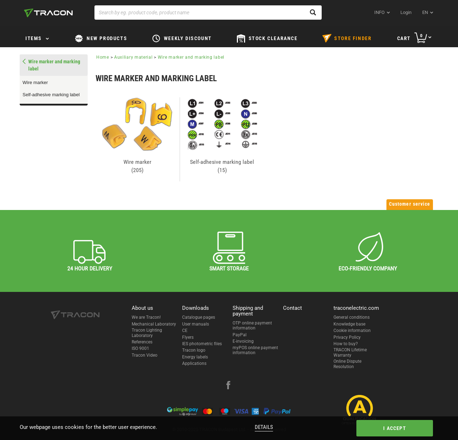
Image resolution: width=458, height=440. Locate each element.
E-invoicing (243, 341)
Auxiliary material (133, 57)
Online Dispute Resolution (347, 364)
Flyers (188, 337)
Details (264, 427)
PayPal (240, 334)
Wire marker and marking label (191, 57)
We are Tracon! (146, 317)
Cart (404, 38)
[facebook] (228, 386)
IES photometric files (202, 343)
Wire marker (35, 82)
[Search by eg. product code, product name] (208, 12)
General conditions (351, 317)
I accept (394, 428)
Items (33, 38)
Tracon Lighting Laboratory (147, 333)
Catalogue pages (198, 317)
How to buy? (345, 343)
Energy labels (195, 357)
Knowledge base (349, 324)
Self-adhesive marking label (51, 94)
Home (102, 57)
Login (405, 12)
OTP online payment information (252, 326)
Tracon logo (193, 350)
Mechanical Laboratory (154, 324)
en (425, 12)
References (142, 341)
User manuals (195, 324)
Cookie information (352, 330)
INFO (379, 12)
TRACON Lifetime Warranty (350, 352)
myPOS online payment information (255, 350)
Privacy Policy (347, 337)
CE (184, 330)
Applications (194, 363)
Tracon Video (144, 355)
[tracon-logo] (48, 13)
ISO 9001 (140, 348)
